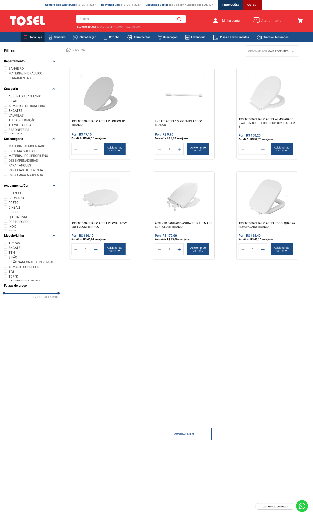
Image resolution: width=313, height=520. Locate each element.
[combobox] (131, 19)
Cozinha (114, 37)
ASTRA (71, 50)
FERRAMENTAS (19, 78)
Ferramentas (142, 37)
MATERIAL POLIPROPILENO (28, 156)
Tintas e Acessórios (275, 37)
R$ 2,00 (27, 297)
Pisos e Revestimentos (234, 37)
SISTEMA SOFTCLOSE (24, 151)
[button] (27, 61)
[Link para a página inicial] (59, 50)
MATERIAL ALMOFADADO (26, 146)
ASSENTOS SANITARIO (24, 96)
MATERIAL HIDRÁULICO (25, 73)
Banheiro (59, 37)
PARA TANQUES (19, 165)
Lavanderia (198, 37)
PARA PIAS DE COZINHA (25, 170)
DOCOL (108, 27)
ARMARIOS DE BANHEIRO (26, 106)
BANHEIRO (16, 68)
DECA (99, 27)
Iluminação (170, 37)
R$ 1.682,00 (41, 297)
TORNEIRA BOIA (19, 125)
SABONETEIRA (18, 130)
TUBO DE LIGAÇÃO (21, 120)
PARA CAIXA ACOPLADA (25, 175)
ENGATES (15, 111)
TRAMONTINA (121, 27)
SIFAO (12, 101)
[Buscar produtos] (180, 19)
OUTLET (252, 4)
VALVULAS (16, 115)
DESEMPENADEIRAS (23, 160)
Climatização (87, 37)
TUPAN (135, 27)
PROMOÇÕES (231, 4)
